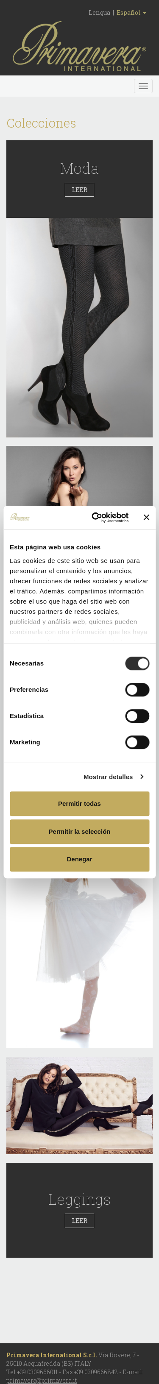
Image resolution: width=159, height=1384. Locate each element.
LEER (79, 189)
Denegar (79, 859)
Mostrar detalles (108, 776)
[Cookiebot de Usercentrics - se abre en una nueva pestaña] (96, 517)
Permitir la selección (80, 831)
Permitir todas (79, 803)
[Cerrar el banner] (146, 518)
